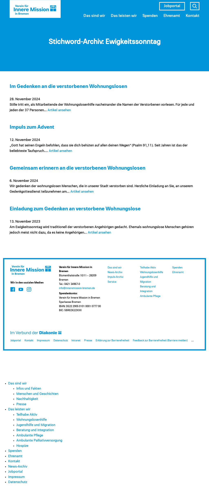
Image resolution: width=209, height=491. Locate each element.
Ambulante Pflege (150, 296)
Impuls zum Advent (32, 127)
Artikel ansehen (59, 110)
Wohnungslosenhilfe (151, 272)
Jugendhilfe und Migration (35, 425)
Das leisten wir (124, 16)
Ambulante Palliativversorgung (39, 440)
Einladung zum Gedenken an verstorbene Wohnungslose (75, 208)
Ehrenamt (171, 16)
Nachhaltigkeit (27, 399)
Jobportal (172, 6)
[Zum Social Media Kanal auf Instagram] (29, 289)
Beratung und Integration (35, 430)
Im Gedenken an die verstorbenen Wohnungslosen (68, 86)
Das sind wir (94, 16)
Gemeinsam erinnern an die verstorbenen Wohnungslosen (77, 168)
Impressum (43, 340)
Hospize (22, 446)
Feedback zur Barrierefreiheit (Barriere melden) (160, 340)
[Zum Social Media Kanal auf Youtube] (21, 289)
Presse (88, 340)
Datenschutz (60, 340)
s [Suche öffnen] (194, 6)
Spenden (150, 16)
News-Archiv (115, 272)
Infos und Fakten (28, 388)
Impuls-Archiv (115, 277)
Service (112, 282)
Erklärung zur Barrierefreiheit (112, 340)
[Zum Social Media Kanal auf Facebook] (12, 289)
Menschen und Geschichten (37, 394)
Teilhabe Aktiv (148, 267)
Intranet (75, 340)
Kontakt (192, 16)
